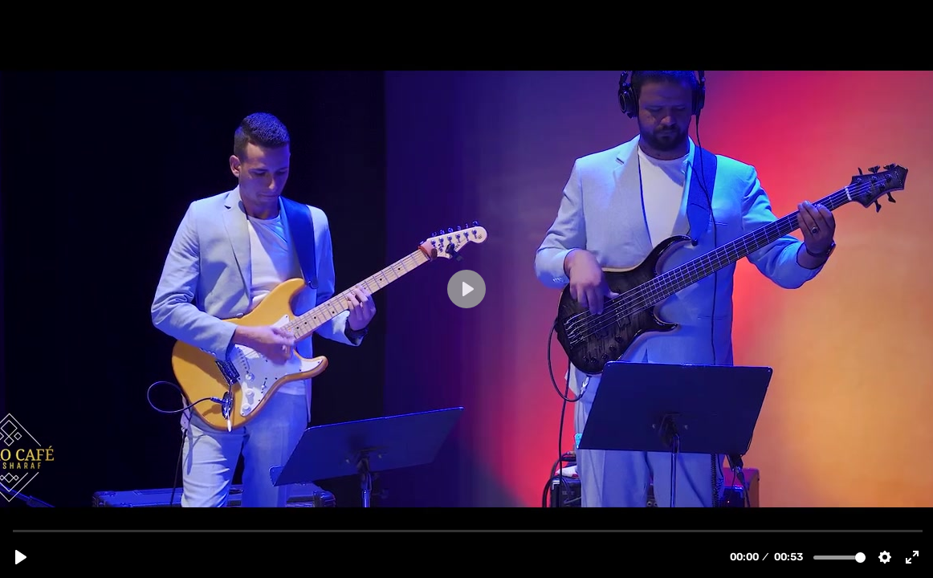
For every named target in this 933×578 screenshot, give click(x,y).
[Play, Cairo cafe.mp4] (21, 557)
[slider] (468, 530)
